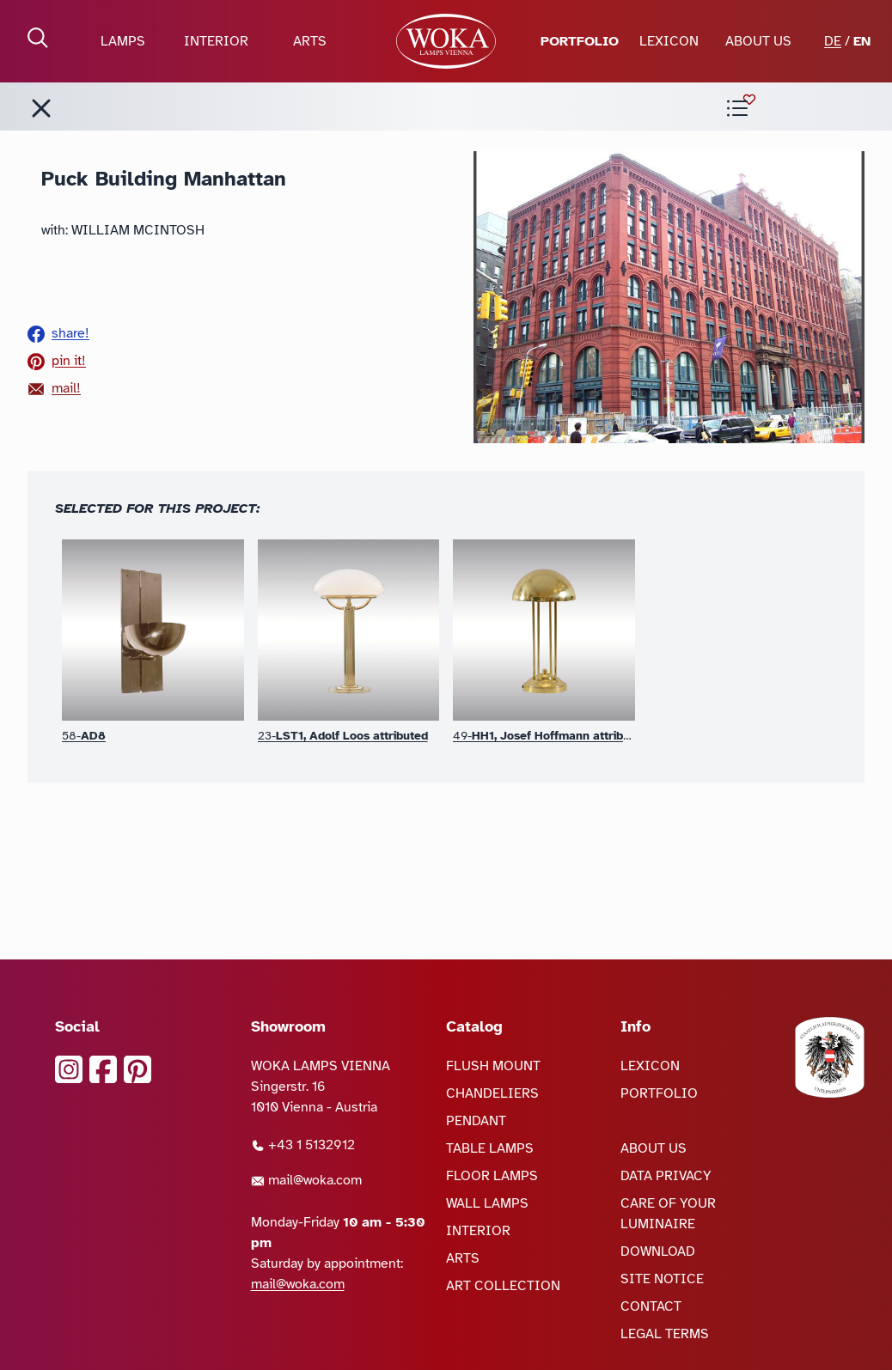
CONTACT (650, 1306)
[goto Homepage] (446, 41)
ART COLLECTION (503, 1285)
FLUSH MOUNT (493, 1066)
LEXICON (669, 41)
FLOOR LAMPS (492, 1175)
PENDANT (476, 1120)
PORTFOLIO (580, 41)
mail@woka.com (306, 1180)
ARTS (310, 41)
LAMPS (123, 41)
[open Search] (38, 37)
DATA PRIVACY (666, 1175)
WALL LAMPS (487, 1203)
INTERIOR (216, 41)
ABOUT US (758, 41)
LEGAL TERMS (664, 1334)
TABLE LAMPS (490, 1148)
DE (832, 41)
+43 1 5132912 (303, 1145)
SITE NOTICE (662, 1279)
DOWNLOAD (657, 1251)
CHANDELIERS (492, 1093)
